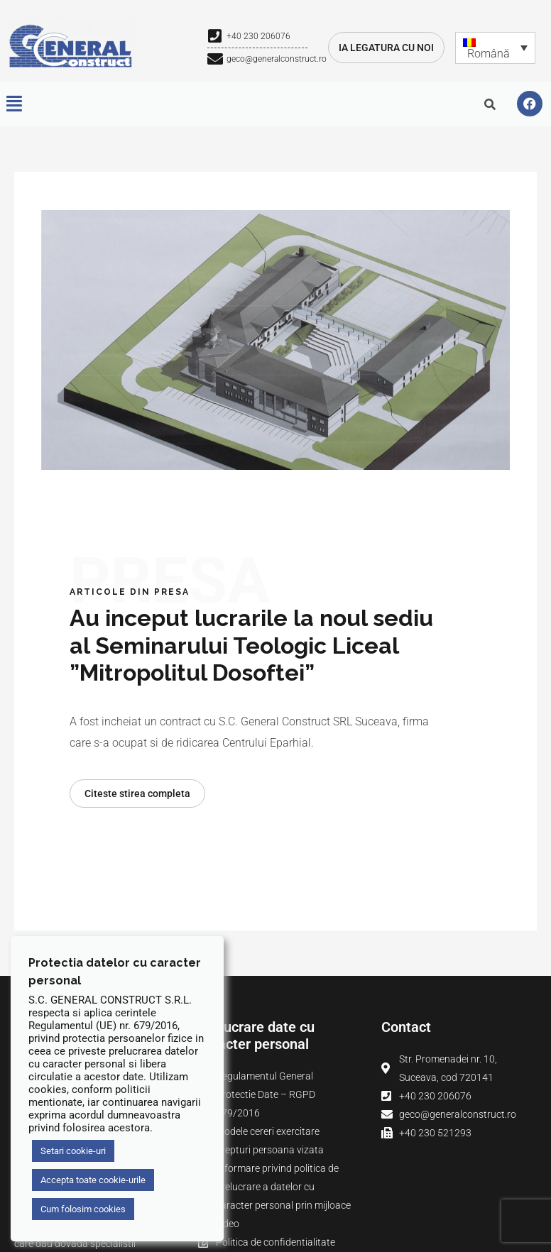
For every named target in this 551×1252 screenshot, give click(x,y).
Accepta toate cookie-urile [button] (93, 1180)
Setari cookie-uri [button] (73, 1151)
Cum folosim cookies (83, 1209)
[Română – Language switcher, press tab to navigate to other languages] (495, 48)
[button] (14, 104)
